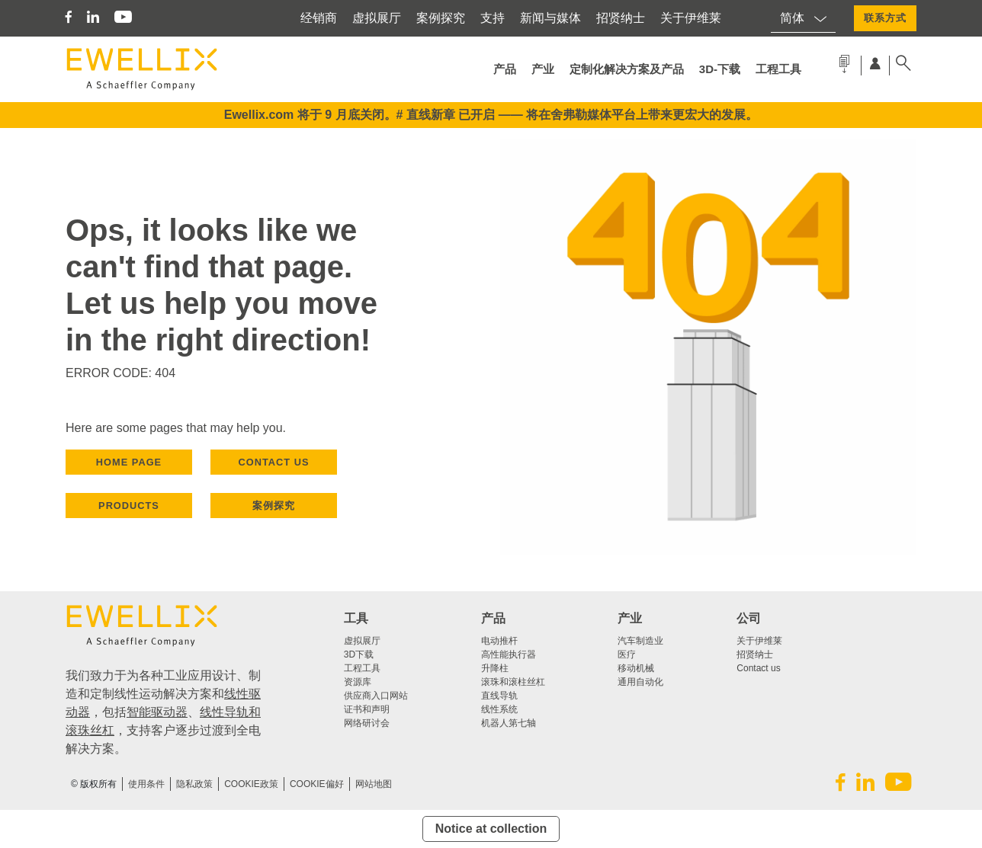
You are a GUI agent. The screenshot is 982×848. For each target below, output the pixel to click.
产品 (504, 68)
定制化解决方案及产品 (627, 68)
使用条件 (146, 784)
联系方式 (885, 18)
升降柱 (495, 668)
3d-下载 (719, 68)
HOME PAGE (129, 462)
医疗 (627, 654)
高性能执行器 (508, 654)
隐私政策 (194, 784)
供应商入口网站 (376, 695)
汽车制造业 (640, 640)
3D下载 (359, 654)
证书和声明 (367, 709)
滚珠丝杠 (90, 730)
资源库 (357, 682)
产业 (542, 68)
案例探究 (440, 17)
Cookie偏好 (317, 784)
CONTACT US (274, 462)
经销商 (318, 17)
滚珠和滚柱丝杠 (513, 682)
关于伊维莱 (690, 17)
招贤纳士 (620, 17)
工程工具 (778, 68)
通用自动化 (640, 682)
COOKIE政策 (251, 784)
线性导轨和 (230, 712)
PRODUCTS (128, 505)
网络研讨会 (367, 723)
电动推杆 (499, 640)
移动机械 (636, 668)
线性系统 (499, 709)
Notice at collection (491, 828)
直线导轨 (499, 695)
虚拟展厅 (376, 17)
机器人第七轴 (508, 723)
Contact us (758, 668)
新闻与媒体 (550, 17)
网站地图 (373, 784)
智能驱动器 (157, 712)
